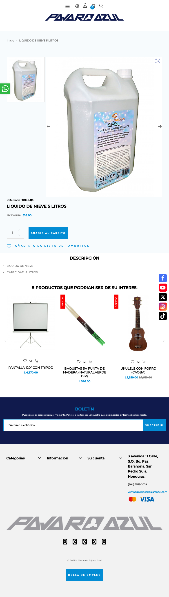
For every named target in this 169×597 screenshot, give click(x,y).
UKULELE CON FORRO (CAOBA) (138, 370)
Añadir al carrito (48, 233)
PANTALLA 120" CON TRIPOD (30, 368)
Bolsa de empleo (84, 575)
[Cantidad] (15, 233)
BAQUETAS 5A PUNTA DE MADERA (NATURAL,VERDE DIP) (84, 372)
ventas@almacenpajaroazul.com (147, 491)
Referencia (13, 200)
